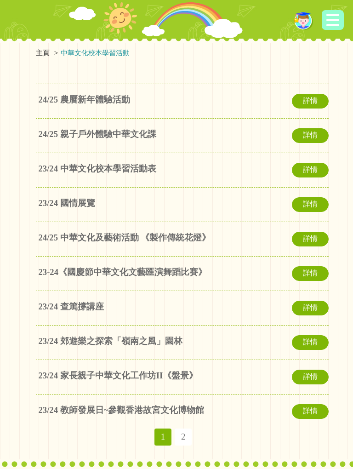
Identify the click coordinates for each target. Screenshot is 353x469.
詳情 (310, 100)
